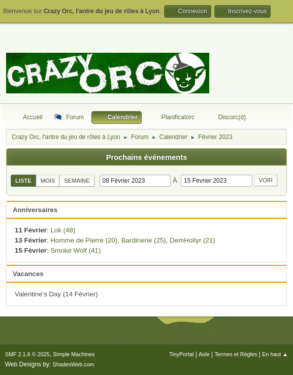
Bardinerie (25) (143, 240)
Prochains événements (146, 157)
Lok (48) (62, 230)
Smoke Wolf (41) (75, 250)
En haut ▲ (275, 354)
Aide (204, 354)
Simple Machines (73, 354)
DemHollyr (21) (192, 240)
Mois (48, 181)
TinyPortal (181, 354)
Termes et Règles (235, 354)
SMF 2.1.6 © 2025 (27, 354)
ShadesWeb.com (73, 364)
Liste (23, 181)
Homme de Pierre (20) (83, 240)
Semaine (76, 181)
